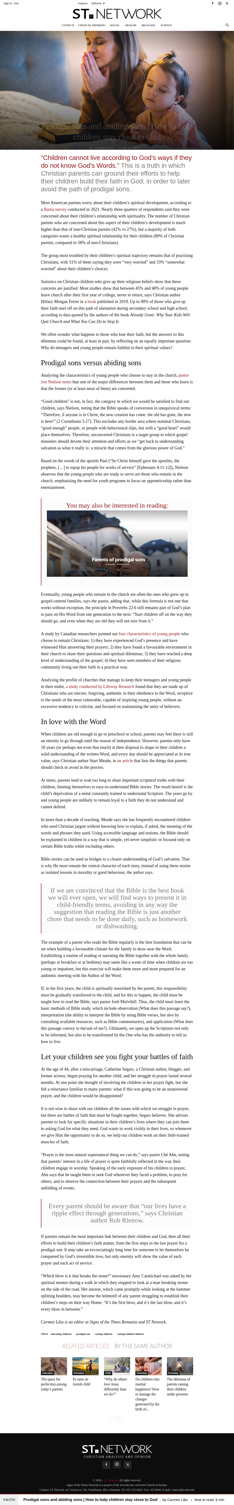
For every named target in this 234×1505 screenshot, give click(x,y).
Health (130, 25)
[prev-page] (112, 1419)
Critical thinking (91, 25)
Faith (108, 1373)
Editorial (96, 3)
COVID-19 (68, 25)
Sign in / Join (11, 3)
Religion (148, 25)
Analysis (83, 3)
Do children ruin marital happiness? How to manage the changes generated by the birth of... (147, 1394)
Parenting (79, 1373)
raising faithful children (130, 1333)
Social (115, 25)
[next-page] (120, 1419)
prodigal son (83, 1333)
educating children (61, 1333)
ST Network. (111, 1480)
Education (47, 1373)
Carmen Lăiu (104, 148)
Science (166, 25)
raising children (103, 1333)
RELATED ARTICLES (85, 1346)
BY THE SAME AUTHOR (143, 1346)
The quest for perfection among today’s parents (54, 1384)
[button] (227, 25)
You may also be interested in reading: (117, 505)
